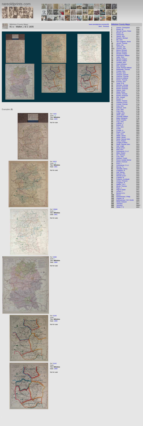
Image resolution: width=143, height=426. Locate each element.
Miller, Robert (120, 153)
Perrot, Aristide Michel (123, 160)
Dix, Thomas (120, 155)
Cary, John (120, 106)
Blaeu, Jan (120, 45)
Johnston (119, 203)
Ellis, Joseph (120, 97)
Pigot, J (118, 188)
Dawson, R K (120, 174)
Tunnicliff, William (122, 116)
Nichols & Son (121, 176)
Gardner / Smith (121, 158)
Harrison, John (121, 108)
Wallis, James (121, 136)
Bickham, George (122, 85)
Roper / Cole (120, 132)
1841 (55, 214)
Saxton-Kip (120, 34)
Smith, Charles (121, 120)
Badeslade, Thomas (123, 69)
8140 (55, 316)
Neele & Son (120, 148)
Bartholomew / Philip (123, 196)
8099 (55, 257)
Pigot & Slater (121, 190)
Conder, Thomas (122, 104)
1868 (55, 321)
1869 (55, 369)
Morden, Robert (121, 54)
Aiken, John (120, 115)
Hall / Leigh (120, 146)
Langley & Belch (121, 142)
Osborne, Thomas (122, 76)
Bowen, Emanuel (122, 87)
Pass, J (118, 163)
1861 (55, 167)
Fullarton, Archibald (122, 179)
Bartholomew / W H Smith (125, 200)
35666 (55, 209)
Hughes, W (120, 198)
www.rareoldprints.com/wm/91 (99, 24)
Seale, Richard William (124, 68)
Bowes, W (119, 29)
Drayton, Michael (122, 38)
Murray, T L (120, 167)
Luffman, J (119, 123)
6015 (55, 161)
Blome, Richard (121, 50)
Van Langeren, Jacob (123, 41)
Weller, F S (120, 207)
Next (100, 26)
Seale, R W (120, 83)
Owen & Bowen (121, 64)
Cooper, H (119, 130)
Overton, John (121, 48)
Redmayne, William (122, 55)
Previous (106, 26)
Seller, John (120, 57)
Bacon (118, 195)
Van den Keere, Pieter (123, 31)
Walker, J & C (120, 184)
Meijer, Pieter (120, 92)
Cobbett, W (120, 177)
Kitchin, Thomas (121, 80)
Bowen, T (119, 99)
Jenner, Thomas (121, 43)
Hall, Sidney (120, 172)
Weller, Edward (121, 202)
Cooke (118, 129)
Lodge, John (120, 113)
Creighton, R (120, 170)
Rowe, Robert (121, 141)
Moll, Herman (120, 66)
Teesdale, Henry (121, 169)
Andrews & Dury (121, 102)
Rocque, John (121, 73)
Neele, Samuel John (123, 139)
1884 (55, 262)
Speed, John (120, 36)
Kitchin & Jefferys (122, 78)
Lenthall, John (121, 62)
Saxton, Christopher (123, 27)
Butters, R (119, 125)
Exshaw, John (121, 81)
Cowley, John (120, 71)
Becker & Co (120, 193)
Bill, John (119, 40)
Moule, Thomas (121, 186)
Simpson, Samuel (122, 75)
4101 (55, 114)
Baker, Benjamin (121, 118)
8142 (55, 363)
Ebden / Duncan (121, 162)
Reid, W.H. (120, 149)
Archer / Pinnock (121, 181)
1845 (55, 119)
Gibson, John (120, 90)
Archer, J (119, 191)
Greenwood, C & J (122, 151)
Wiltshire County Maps (120, 24)
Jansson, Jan (120, 47)
